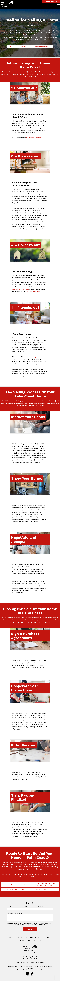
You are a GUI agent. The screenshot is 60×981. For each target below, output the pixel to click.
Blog (39, 940)
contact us (18, 862)
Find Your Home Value (18, 46)
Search (16, 937)
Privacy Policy (47, 966)
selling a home (36, 876)
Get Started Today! (42, 46)
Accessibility (30, 968)
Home (10, 937)
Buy (22, 937)
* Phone (25, 906)
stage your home (38, 357)
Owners (48, 937)
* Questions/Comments (14, 913)
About (34, 940)
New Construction (37, 937)
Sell (27, 937)
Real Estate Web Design (23, 969)
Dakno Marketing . (38, 969)
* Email (40, 906)
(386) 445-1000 (20, 962)
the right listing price (33, 291)
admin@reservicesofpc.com (35, 962)
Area (28, 940)
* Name (9, 906)
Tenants (22, 940)
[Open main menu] (58, 5)
